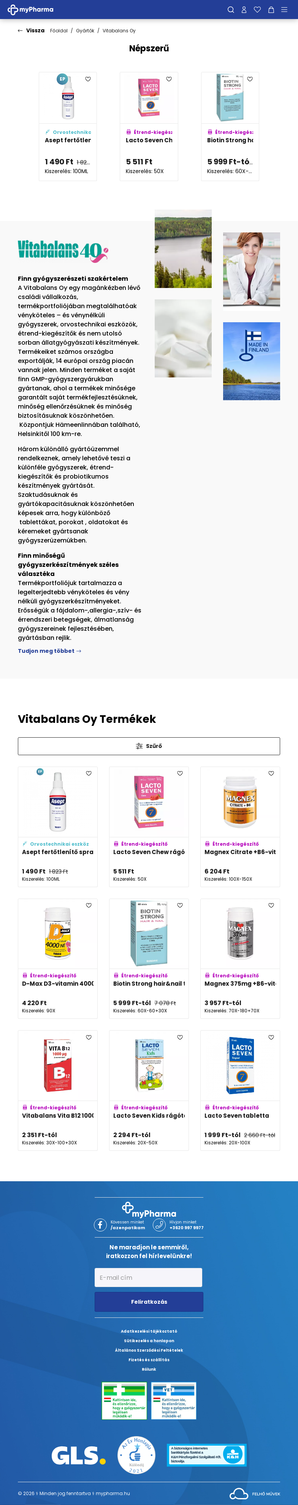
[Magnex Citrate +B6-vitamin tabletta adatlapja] (240, 827)
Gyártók (85, 30)
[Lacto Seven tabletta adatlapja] (240, 1090)
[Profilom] (244, 9)
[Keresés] (231, 9)
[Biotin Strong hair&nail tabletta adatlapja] (230, 126)
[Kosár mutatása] (271, 9)
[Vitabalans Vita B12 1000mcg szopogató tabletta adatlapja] (58, 1090)
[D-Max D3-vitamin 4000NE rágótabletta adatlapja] (58, 959)
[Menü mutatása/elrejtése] (287, 9)
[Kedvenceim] (257, 9)
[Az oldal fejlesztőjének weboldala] (255, 1493)
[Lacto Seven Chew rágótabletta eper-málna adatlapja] (149, 126)
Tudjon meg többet (49, 651)
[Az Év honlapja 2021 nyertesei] (136, 1454)
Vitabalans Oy (119, 30)
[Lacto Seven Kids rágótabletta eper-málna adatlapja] (149, 1090)
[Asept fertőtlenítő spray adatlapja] (68, 126)
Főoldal (59, 30)
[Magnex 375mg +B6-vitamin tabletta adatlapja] (240, 959)
